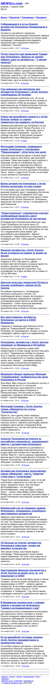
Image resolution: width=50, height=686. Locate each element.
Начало (4, 677)
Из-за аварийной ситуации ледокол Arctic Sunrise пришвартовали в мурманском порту (22, 640)
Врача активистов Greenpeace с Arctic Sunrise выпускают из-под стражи (23, 185)
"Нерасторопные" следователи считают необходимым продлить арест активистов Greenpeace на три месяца (25, 216)
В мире (24, 141)
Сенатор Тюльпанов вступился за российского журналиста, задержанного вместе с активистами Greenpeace (24, 441)
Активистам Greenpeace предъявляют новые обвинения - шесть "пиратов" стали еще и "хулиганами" (23, 474)
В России (25, 48)
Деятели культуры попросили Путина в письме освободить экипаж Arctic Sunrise (24, 285)
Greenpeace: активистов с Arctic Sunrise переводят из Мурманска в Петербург (24, 343)
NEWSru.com (12, 3)
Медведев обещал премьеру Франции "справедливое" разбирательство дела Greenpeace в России (24, 377)
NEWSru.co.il (6, 681)
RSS (37, 677)
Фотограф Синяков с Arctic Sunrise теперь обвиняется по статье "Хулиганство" (21, 409)
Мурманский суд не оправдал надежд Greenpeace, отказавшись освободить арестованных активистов (23, 511)
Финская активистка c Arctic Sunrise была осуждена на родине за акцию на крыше (24, 253)
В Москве (18, 681)
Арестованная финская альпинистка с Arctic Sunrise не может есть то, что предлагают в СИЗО (23, 573)
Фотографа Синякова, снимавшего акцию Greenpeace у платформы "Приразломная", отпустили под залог (23, 149)
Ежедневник (28, 677)
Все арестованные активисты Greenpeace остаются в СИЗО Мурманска (18, 320)
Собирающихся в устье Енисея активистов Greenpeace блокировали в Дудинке (24, 27)
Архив (19, 677)
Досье (12, 677)
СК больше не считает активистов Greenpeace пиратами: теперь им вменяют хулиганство (21, 545)
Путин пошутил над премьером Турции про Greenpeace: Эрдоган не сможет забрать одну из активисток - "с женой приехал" (24, 58)
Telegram (5, 679)
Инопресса (28, 681)
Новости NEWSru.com (12, 683)
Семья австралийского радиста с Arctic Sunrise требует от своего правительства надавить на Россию (24, 119)
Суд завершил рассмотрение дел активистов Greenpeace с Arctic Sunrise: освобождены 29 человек (24, 92)
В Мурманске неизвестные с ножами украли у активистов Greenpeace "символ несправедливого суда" (22, 605)
